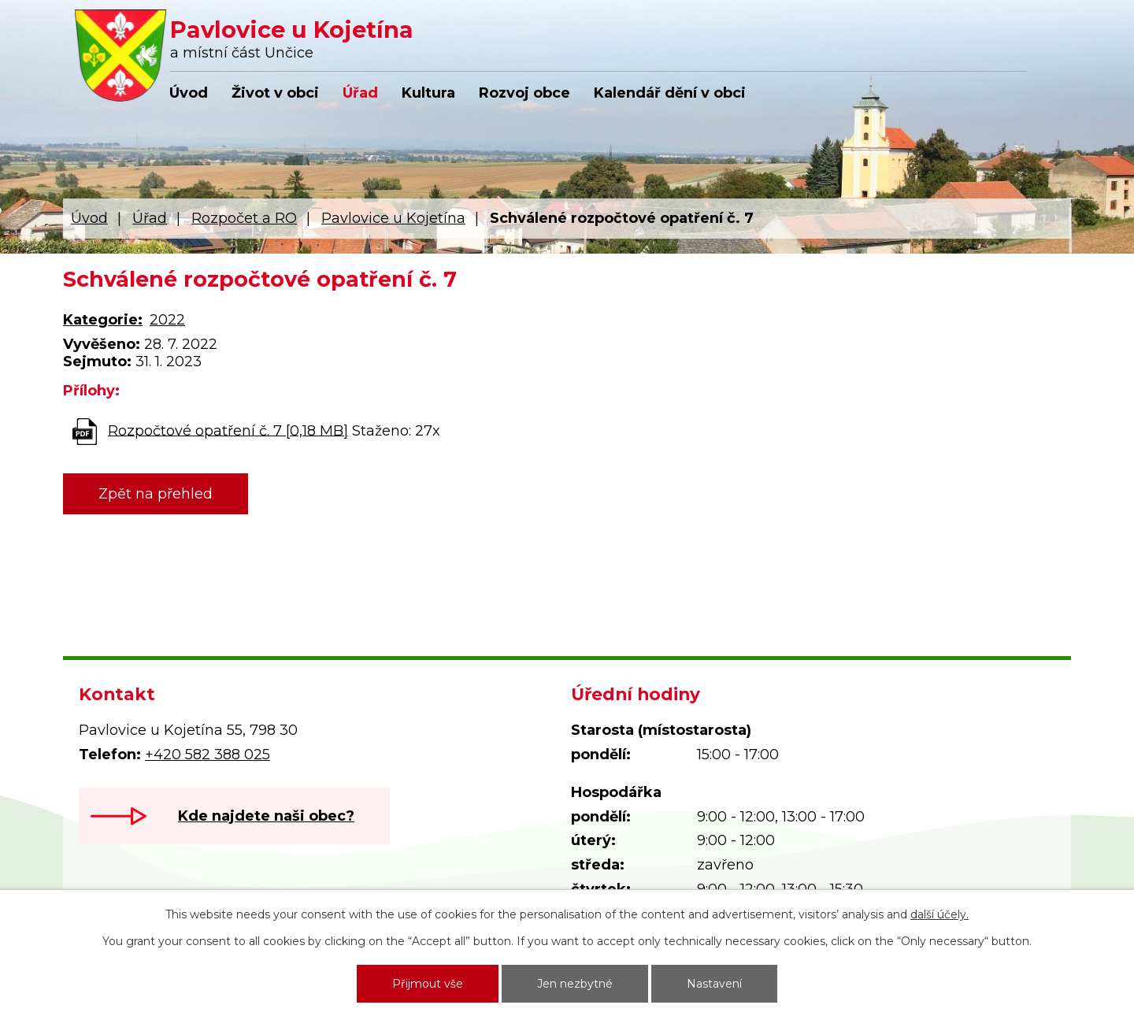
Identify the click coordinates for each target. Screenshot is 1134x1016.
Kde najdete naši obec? (266, 816)
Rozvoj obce (524, 93)
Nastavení (714, 984)
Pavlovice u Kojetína (393, 218)
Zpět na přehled (155, 493)
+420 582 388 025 (207, 754)
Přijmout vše (427, 984)
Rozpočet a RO (244, 218)
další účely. (939, 914)
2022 (167, 319)
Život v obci (275, 93)
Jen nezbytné (575, 984)
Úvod (188, 93)
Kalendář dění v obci (670, 93)
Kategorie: (103, 319)
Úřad (360, 93)
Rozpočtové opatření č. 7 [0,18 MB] (228, 430)
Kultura (428, 93)
